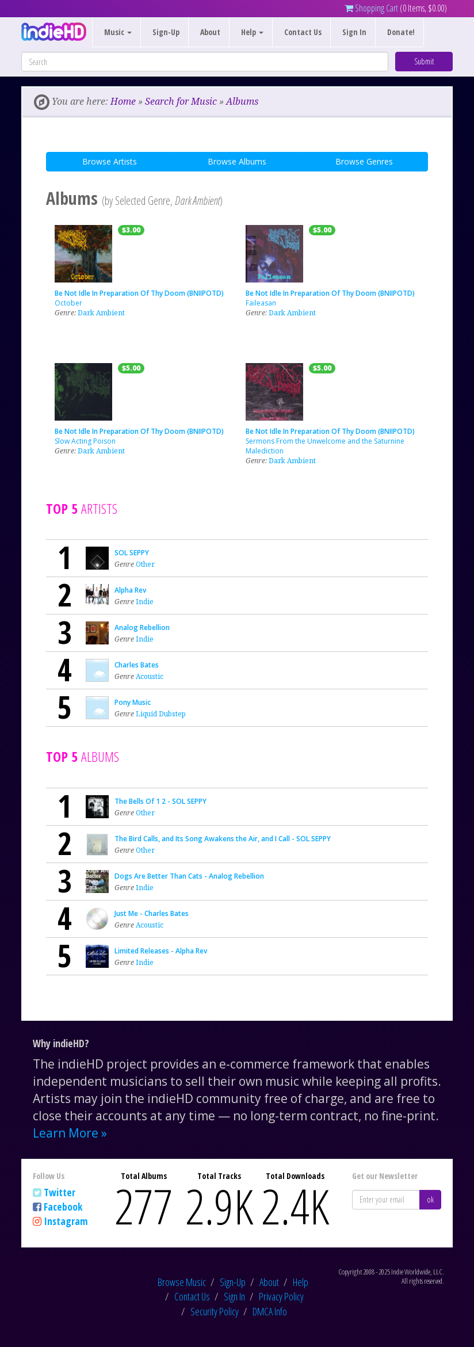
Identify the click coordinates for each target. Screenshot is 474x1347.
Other (145, 564)
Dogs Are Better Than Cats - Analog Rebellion (189, 876)
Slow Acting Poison (85, 441)
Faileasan (261, 303)
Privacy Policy (281, 1296)
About (210, 31)
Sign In (354, 31)
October (68, 303)
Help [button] (252, 31)
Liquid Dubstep (161, 714)
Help (300, 1282)
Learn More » (70, 1133)
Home (123, 101)
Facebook (63, 1207)
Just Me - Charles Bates (151, 913)
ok (430, 1199)
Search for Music (181, 101)
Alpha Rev (130, 590)
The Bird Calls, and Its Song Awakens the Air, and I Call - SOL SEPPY (222, 839)
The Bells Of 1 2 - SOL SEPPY (160, 801)
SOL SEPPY (131, 553)
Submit (424, 61)
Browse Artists (109, 161)
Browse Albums (237, 161)
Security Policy (214, 1311)
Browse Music (182, 1282)
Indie (145, 601)
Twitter (59, 1192)
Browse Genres (364, 161)
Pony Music (132, 702)
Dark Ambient (101, 313)
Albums (242, 101)
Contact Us (303, 31)
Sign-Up (165, 31)
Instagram (66, 1221)
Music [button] (118, 31)
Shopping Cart (371, 8)
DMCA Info (270, 1311)
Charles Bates (136, 665)
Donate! (401, 31)
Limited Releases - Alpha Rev (160, 951)
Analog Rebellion (142, 627)
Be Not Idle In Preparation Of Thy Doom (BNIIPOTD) (139, 293)
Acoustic (149, 676)
